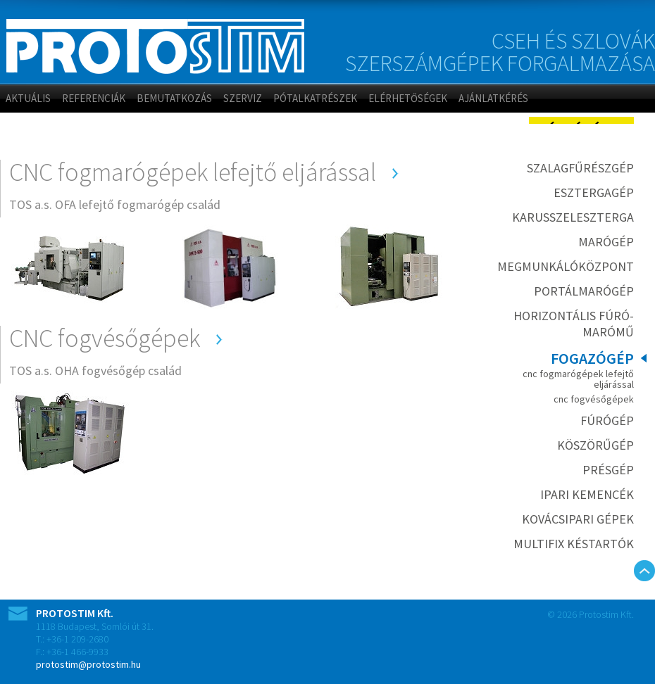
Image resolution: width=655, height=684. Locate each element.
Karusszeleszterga (573, 217)
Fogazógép (592, 358)
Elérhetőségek (407, 98)
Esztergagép (594, 192)
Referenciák (93, 98)
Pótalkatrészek (315, 98)
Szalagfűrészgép (580, 168)
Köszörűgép (595, 445)
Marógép (606, 242)
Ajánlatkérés (493, 98)
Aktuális (28, 98)
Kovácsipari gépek (578, 519)
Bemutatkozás (174, 98)
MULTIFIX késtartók (573, 544)
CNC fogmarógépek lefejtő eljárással (578, 379)
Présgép (608, 470)
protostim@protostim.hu (88, 664)
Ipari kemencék (587, 494)
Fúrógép (607, 420)
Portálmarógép (584, 291)
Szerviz (242, 98)
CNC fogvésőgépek (594, 399)
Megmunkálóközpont (565, 266)
